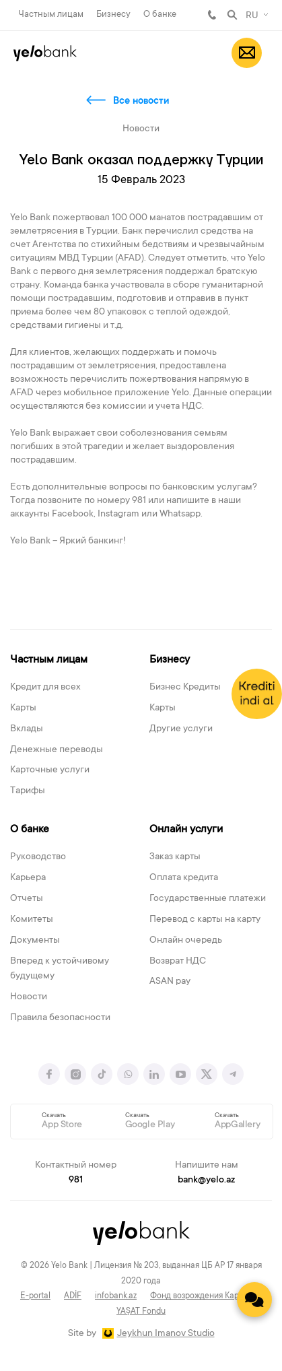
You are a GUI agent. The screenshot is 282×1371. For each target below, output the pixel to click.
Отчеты (26, 899)
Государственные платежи (207, 899)
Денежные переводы (56, 750)
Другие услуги (181, 729)
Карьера (28, 878)
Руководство (38, 857)
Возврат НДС (177, 961)
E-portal (35, 1296)
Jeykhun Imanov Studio (166, 1334)
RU (252, 16)
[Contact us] (254, 1299)
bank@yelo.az (206, 1180)
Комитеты (31, 919)
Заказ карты (175, 857)
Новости (28, 997)
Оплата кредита (183, 878)
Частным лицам (50, 14)
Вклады (26, 729)
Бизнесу (113, 14)
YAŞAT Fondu (141, 1311)
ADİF (72, 1296)
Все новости (141, 101)
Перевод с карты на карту (204, 919)
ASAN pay (169, 981)
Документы (35, 940)
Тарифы (27, 791)
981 (212, 15)
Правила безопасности (60, 1018)
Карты (23, 708)
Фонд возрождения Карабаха (206, 1296)
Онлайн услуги (186, 830)
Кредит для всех (45, 687)
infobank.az (116, 1296)
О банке (159, 14)
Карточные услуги (50, 770)
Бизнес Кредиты (185, 687)
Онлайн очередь (185, 940)
